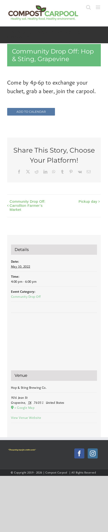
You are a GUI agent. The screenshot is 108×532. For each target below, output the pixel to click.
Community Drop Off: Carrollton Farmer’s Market (27, 205)
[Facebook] (79, 453)
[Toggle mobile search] (88, 7)
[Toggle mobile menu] (98, 7)
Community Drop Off (26, 296)
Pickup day (88, 201)
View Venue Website (26, 417)
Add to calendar (31, 111)
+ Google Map (24, 407)
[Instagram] (93, 453)
